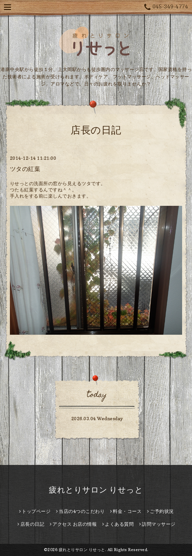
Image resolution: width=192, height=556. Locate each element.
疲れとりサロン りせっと (96, 490)
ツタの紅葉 (25, 168)
